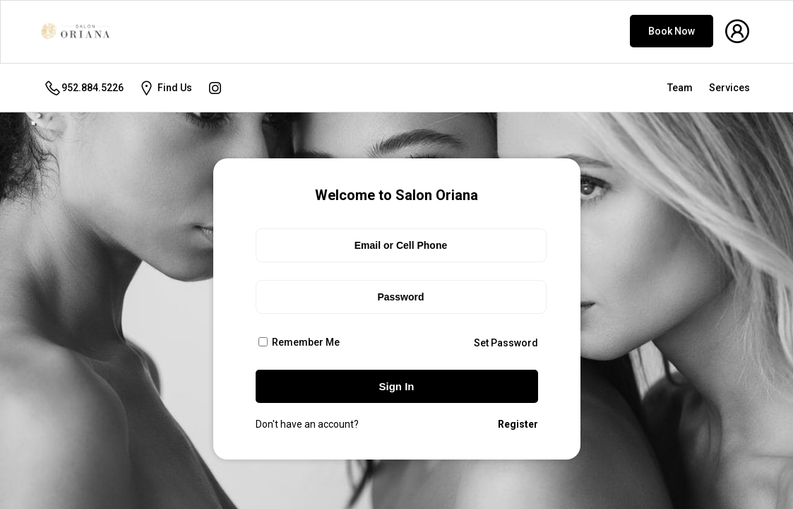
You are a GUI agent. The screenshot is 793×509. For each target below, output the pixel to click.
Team (680, 87)
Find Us (165, 88)
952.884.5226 (84, 88)
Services (729, 87)
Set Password (506, 343)
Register (518, 424)
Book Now (671, 31)
